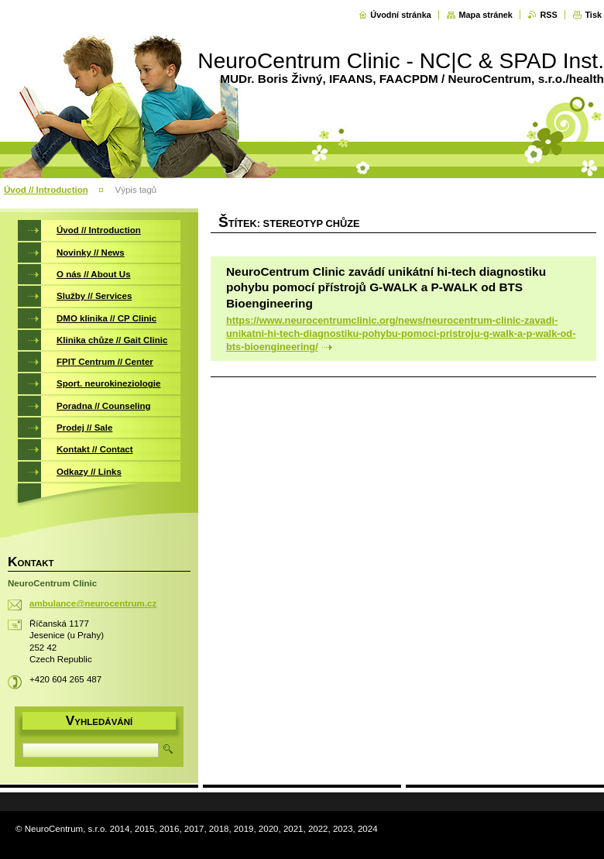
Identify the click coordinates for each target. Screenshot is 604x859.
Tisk (593, 14)
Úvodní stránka (400, 14)
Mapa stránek (485, 14)
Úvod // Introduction (46, 189)
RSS (548, 14)
